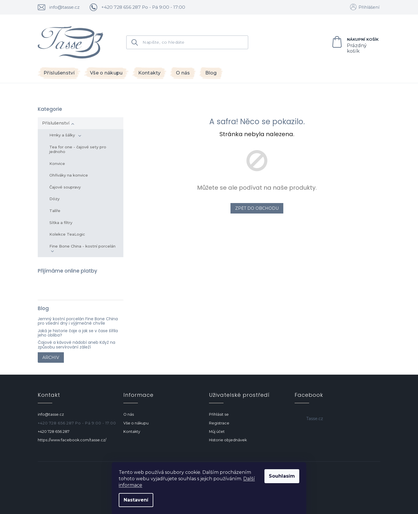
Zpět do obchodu (257, 208)
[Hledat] (187, 42)
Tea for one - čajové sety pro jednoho (77, 149)
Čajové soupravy (65, 187)
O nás (128, 414)
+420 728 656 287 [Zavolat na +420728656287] (53, 431)
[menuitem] (59, 73)
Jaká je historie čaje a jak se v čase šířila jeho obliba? (78, 333)
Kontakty (131, 431)
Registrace (219, 423)
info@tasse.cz (51, 414)
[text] (140, 7)
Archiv (50, 357)
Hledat (135, 42)
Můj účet (217, 431)
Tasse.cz (314, 418)
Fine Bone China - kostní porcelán (83, 248)
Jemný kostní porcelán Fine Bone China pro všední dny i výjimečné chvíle (78, 321)
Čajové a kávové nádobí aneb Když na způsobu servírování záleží (76, 344)
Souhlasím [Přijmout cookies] (282, 476)
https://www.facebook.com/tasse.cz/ (72, 440)
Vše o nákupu (136, 423)
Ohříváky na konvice (68, 175)
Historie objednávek (228, 440)
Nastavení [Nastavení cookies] (136, 500)
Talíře (54, 210)
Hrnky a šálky (65, 135)
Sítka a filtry (60, 222)
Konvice (57, 163)
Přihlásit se (219, 414)
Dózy (54, 198)
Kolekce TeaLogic (67, 234)
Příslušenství (58, 123)
